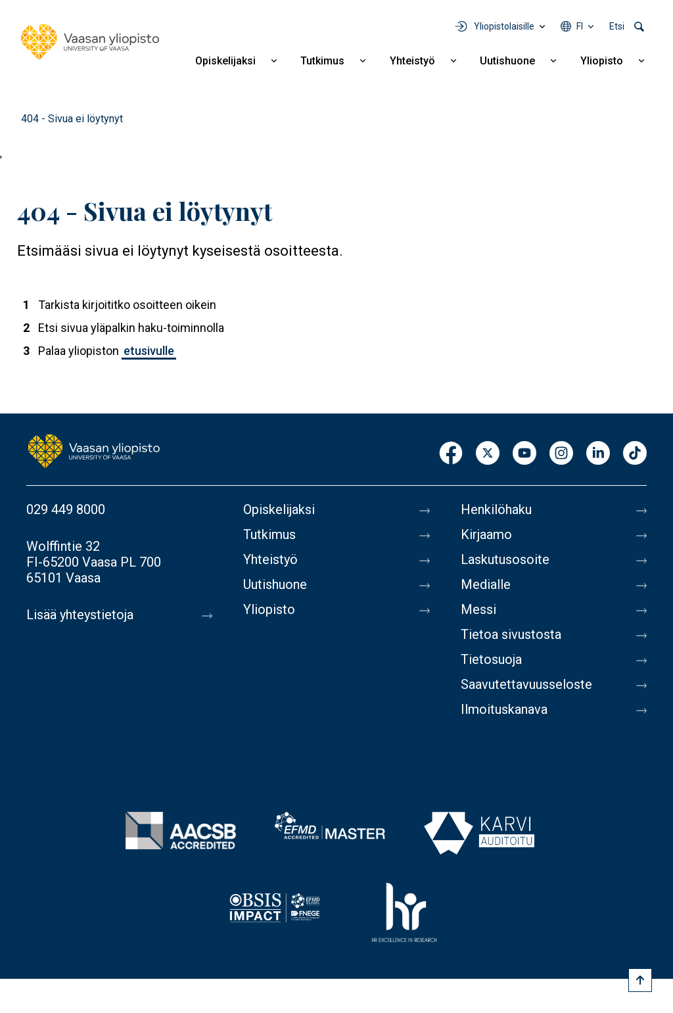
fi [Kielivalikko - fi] (579, 26)
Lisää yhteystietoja (79, 615)
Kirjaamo (486, 534)
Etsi (616, 26)
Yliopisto (601, 61)
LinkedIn (598, 454)
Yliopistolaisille (504, 26)
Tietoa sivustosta (511, 634)
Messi (478, 609)
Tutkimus (322, 61)
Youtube (524, 454)
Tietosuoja (491, 659)
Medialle (486, 584)
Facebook (451, 454)
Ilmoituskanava (504, 709)
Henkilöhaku (496, 509)
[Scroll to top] (640, 980)
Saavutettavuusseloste (526, 684)
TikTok (635, 454)
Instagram (561, 454)
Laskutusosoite (505, 559)
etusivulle (149, 351)
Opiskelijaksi (225, 61)
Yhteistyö (412, 61)
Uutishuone (507, 61)
